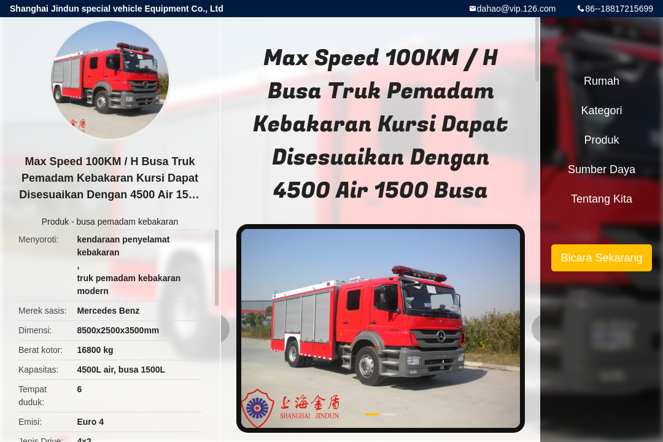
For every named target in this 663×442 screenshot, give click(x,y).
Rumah (601, 81)
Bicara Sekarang (601, 258)
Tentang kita (601, 199)
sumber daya (601, 169)
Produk (55, 222)
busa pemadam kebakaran (128, 222)
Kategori (601, 110)
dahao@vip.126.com (516, 9)
